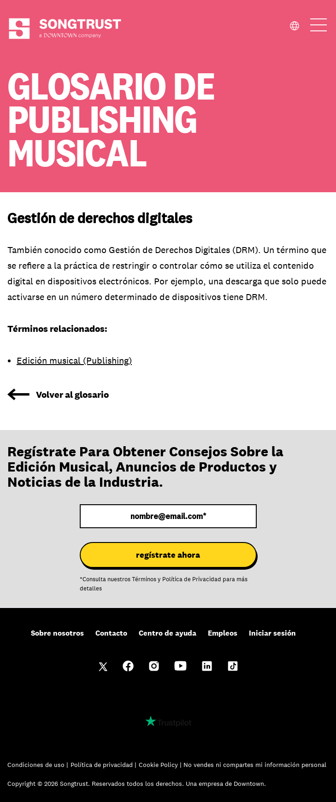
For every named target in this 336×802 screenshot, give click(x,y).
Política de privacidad (103, 765)
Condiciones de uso (36, 765)
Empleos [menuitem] (222, 633)
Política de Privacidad (191, 579)
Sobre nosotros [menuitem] (57, 633)
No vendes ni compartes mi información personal (254, 765)
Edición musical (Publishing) (74, 360)
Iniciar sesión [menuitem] (272, 633)
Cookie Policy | (161, 765)
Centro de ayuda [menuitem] (167, 633)
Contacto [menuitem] (111, 633)
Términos (144, 579)
